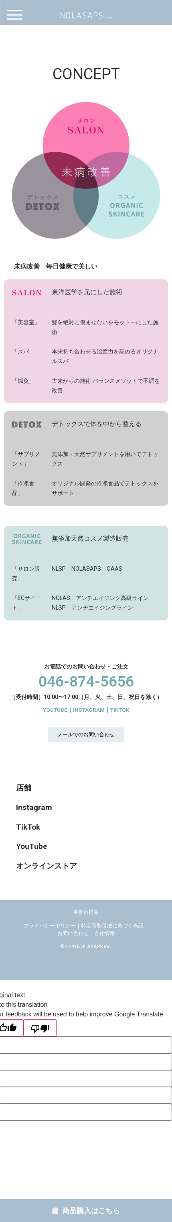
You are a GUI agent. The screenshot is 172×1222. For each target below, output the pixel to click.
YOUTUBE (55, 710)
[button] (86, 734)
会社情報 (104, 933)
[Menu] (17, 15)
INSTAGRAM (89, 710)
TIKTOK (120, 710)
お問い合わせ (73, 933)
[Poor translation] (40, 1027)
